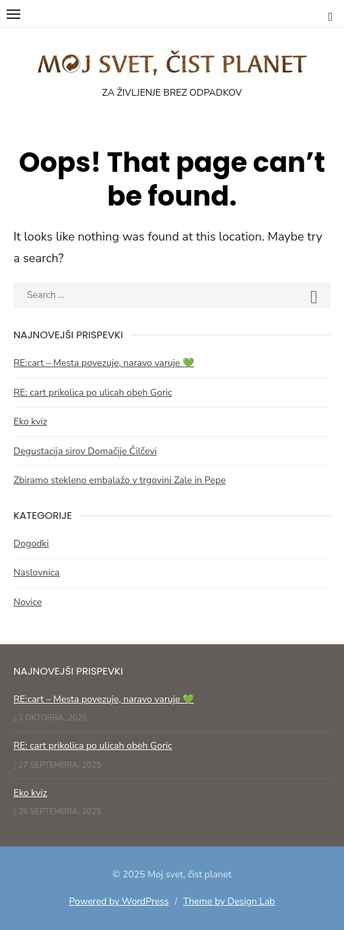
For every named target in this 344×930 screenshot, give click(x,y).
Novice (27, 602)
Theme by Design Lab (229, 901)
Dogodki (31, 543)
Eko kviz (30, 421)
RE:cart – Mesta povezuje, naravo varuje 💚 (103, 362)
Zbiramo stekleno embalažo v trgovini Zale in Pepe (119, 480)
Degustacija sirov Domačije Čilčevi (85, 451)
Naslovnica (36, 572)
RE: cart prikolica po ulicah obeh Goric (92, 392)
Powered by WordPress (118, 901)
